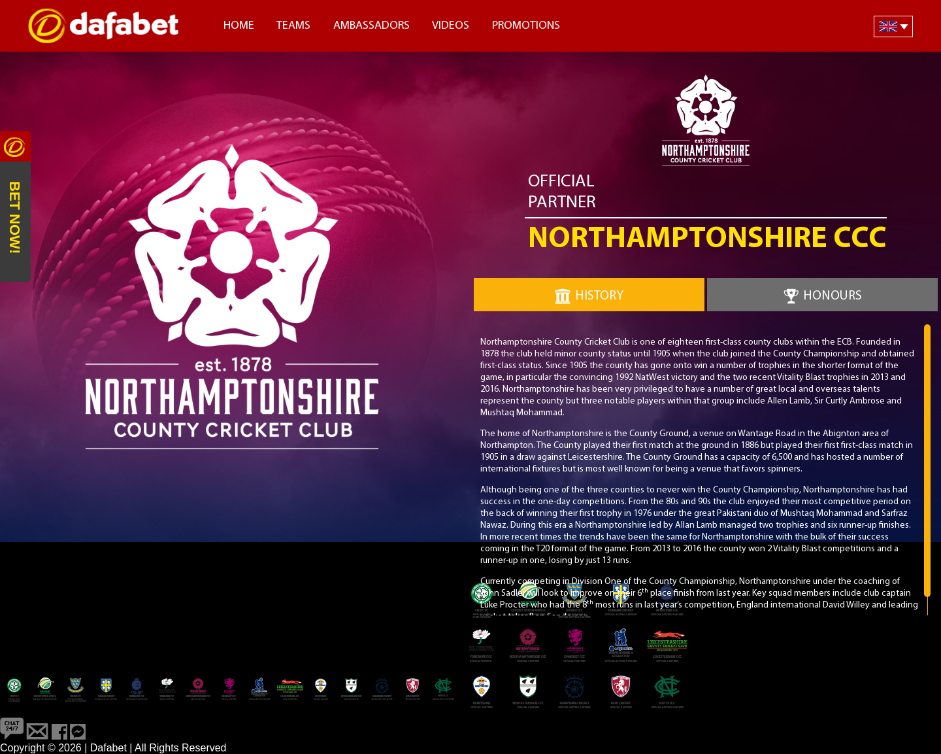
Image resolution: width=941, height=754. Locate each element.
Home (238, 26)
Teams (293, 26)
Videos (450, 26)
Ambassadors (371, 26)
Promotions (526, 26)
